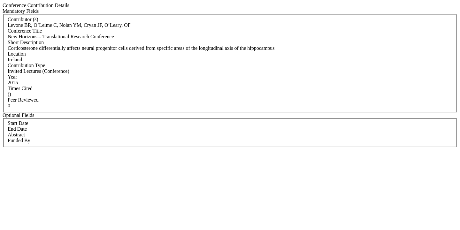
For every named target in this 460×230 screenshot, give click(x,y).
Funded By (19, 140)
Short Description (26, 42)
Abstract (16, 134)
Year (12, 77)
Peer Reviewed (23, 100)
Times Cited (20, 88)
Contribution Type (26, 65)
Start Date (18, 123)
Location (17, 54)
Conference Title (25, 31)
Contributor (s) (23, 19)
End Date (17, 129)
